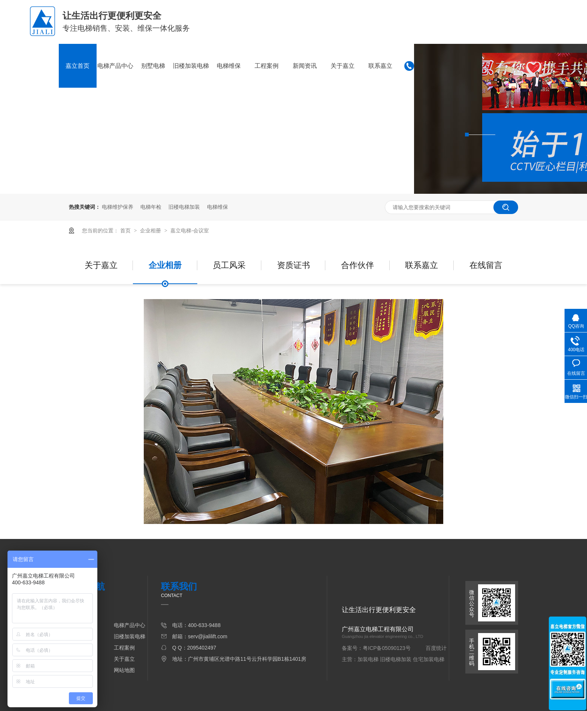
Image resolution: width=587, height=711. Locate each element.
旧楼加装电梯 (191, 66)
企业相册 (151, 231)
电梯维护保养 (117, 207)
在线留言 (485, 265)
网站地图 (124, 670)
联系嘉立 (380, 66)
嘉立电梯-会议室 (189, 231)
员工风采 (229, 265)
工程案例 (267, 66)
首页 (126, 231)
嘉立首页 (77, 66)
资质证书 (293, 265)
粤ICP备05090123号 (387, 648)
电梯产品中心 (115, 66)
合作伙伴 (357, 265)
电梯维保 (229, 66)
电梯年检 (150, 207)
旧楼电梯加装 (184, 207)
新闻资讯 (305, 66)
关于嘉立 (343, 66)
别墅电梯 (153, 66)
